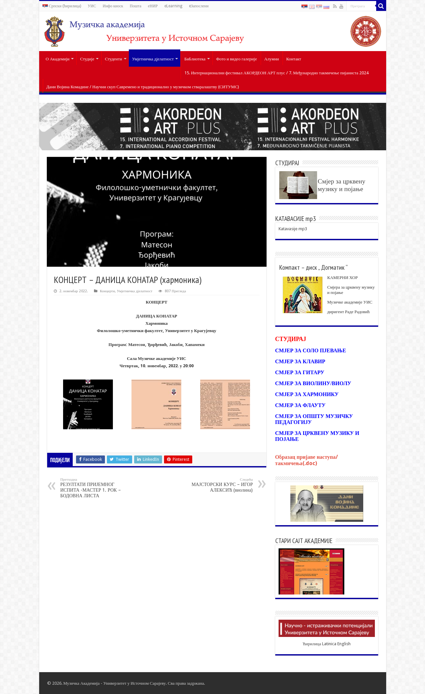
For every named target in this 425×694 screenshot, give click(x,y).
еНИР (152, 6)
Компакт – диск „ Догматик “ (313, 267)
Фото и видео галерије (236, 58)
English (344, 643)
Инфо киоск (113, 6)
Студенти (113, 58)
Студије (87, 58)
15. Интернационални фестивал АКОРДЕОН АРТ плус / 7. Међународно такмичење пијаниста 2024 (276, 72)
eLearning (173, 6)
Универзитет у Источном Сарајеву (134, 683)
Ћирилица (311, 643)
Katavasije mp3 (293, 228)
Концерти (107, 291)
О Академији (58, 58)
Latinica (329, 643)
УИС (92, 6)
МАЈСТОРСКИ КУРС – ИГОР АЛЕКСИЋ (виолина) (219, 485)
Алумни (271, 58)
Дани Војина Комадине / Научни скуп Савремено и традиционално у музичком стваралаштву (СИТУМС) (142, 86)
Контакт (293, 58)
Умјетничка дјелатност (153, 58)
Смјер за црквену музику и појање (341, 185)
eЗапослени (199, 6)
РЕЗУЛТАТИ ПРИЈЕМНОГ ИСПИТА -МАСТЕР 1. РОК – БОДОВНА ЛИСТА (94, 487)
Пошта (135, 6)
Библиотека (195, 58)
